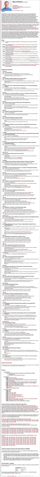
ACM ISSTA (5, 26)
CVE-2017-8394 (26, 442)
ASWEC (17, 398)
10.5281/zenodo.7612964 (26, 289)
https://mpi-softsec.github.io (34, 22)
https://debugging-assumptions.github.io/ (13, 308)
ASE (9, 378)
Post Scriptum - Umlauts (8, 463)
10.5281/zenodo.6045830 (27, 343)
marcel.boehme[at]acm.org (17, 10)
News (3, 40)
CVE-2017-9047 (26, 443)
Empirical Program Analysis (19, 50)
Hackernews (8, 409)
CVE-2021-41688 (34, 420)
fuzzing (22, 15)
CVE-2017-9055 (12, 445)
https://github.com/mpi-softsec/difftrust (23, 99)
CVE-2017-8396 (5, 443)
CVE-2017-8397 (12, 443)
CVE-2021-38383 (27, 419)
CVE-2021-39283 (5, 420)
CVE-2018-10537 (27, 429)
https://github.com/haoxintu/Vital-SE (20, 139)
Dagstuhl (22, 381)
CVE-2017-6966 (5, 439)
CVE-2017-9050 (12, 444)
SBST (14, 398)
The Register (32, 408)
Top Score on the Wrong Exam (14, 51)
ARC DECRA (34, 27)
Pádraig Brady (31, 409)
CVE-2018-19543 (12, 433)
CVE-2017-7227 (26, 440)
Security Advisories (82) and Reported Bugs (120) (14, 404)
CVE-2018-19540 (27, 432)
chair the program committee (14, 41)
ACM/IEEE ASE (35, 25)
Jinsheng (29, 418)
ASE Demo (31, 398)
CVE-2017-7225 (12, 440)
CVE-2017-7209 (19, 439)
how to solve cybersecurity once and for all (21, 55)
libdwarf (3, 407)
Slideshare (8, 345)
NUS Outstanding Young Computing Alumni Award (20, 27)
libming (33, 407)
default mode (12, 214)
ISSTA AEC (21, 398)
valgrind (18, 406)
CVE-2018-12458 (20, 430)
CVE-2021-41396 (12, 420)
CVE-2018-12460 (34, 430)
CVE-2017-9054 (5, 445)
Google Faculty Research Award (19, 28)
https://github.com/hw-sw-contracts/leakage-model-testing (24, 232)
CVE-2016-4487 (12, 437)
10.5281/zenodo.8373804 (26, 250)
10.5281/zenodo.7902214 (26, 281)
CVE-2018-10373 (12, 429)
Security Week (25, 408)
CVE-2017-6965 (32, 438)
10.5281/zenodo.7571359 (27, 298)
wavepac (18, 407)
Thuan (28, 424)
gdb (21, 406)
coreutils (24, 406)
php (14, 406)
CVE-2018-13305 (5, 432)
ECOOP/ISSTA (12, 383)
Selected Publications (7, 69)
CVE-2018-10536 (20, 429)
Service (3, 370)
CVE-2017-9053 (32, 444)
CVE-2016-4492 (12, 438)
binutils (29, 406)
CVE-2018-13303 (27, 431)
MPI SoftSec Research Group (17, 6)
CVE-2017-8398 (19, 443)
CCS (10, 393)
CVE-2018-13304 (34, 431)
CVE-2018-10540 (12, 430)
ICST (22, 394)
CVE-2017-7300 (5, 441)
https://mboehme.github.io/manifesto (12, 451)
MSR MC (35, 398)
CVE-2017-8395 (32, 442)
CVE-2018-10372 (5, 429)
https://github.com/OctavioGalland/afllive (29, 194)
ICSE (10, 379)
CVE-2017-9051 (19, 444)
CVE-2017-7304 (32, 441)
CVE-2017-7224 (5, 440)
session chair (16, 400)
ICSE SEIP (18, 394)
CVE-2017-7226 (19, 440)
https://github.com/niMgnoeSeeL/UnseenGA (24, 186)
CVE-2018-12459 (27, 430)
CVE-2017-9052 (26, 444)
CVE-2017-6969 (12, 439)
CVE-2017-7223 (32, 439)
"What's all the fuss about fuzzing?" (20, 273)
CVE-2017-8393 (19, 442)
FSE (12, 392)
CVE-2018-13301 (12, 431)
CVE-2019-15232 (12, 425)
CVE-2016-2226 (5, 437)
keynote (12, 62)
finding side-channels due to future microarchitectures (19, 60)
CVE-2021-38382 (20, 419)
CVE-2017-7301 (12, 441)
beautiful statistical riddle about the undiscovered (19, 57)
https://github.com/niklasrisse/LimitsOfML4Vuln (26, 221)
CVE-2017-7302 (19, 441)
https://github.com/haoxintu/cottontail (20, 130)
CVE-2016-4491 (5, 438)
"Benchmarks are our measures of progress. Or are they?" (23, 53)
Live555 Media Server (26, 407)
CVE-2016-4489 (26, 437)
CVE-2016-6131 (26, 438)
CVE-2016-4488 (19, 437)
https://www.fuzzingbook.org (17, 75)
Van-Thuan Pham (33, 411)
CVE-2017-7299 (32, 440)
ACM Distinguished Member (11, 24)
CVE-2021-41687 (27, 420)
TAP (14, 397)
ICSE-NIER (21, 396)
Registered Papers (21, 375)
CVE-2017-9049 (5, 444)
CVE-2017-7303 (26, 441)
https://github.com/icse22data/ (9, 344)
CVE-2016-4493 (19, 438)
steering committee (17, 47)
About (3, 11)
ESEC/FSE (11, 382)
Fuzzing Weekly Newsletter (15, 299)
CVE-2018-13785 (12, 432)
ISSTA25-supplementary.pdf (24, 149)
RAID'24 (21, 158)
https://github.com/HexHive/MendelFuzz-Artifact (30, 211)
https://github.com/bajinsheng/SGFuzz (22, 327)
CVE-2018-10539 (5, 430)
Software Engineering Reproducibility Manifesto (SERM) (16, 448)
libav (3, 408)
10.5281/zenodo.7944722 (27, 319)
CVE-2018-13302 (20, 431)
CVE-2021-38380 (5, 419)
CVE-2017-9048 (32, 443)
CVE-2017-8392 (12, 442)
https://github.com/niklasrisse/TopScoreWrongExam (27, 148)
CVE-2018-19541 (34, 432)
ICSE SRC (26, 398)
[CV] (22, 10)
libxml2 (8, 407)
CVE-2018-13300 (5, 431)
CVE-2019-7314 (5, 425)
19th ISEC (28, 50)
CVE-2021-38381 (12, 419)
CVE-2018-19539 (20, 432)
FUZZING (17, 378)
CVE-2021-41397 (20, 420)
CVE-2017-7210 (26, 439)
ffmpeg (12, 407)
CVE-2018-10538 (34, 429)
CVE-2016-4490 (32, 437)
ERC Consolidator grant (13, 59)
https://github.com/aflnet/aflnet (20, 178)
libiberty (35, 406)
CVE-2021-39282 (34, 419)
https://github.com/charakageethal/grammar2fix (26, 335)
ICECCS (10, 398)
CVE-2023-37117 (19, 415)
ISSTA (10, 377)
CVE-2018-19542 (5, 433)
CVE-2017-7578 (5, 442)
